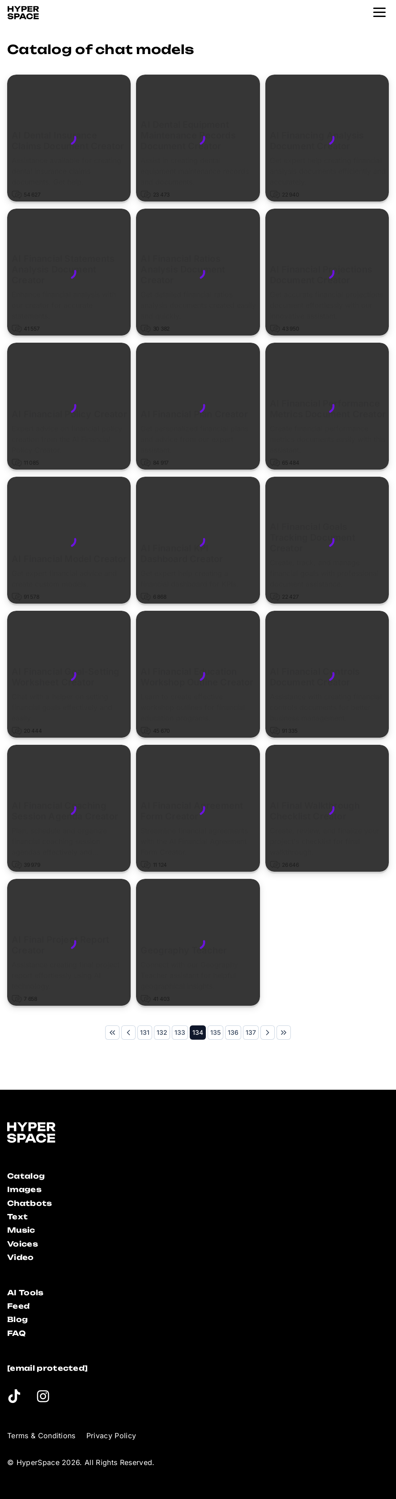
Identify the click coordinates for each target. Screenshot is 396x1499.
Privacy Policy (111, 1435)
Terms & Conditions (41, 1435)
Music (21, 1230)
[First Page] (112, 1032)
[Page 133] (180, 1032)
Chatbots (29, 1203)
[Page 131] (144, 1032)
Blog (17, 1319)
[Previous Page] (128, 1032)
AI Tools (25, 1292)
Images (24, 1189)
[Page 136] (233, 1032)
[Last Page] (284, 1032)
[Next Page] (267, 1032)
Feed (18, 1306)
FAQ (16, 1333)
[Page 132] (162, 1032)
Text (17, 1216)
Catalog (26, 1175)
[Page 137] (251, 1032)
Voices (22, 1243)
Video (20, 1257)
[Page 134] (198, 1032)
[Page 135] (215, 1032)
